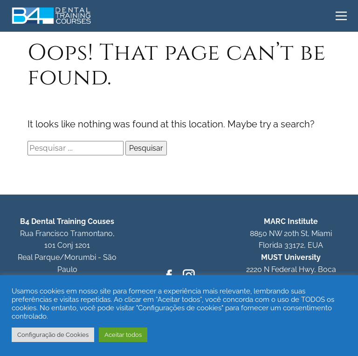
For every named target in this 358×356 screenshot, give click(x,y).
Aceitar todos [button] (123, 334)
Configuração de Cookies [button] (53, 334)
